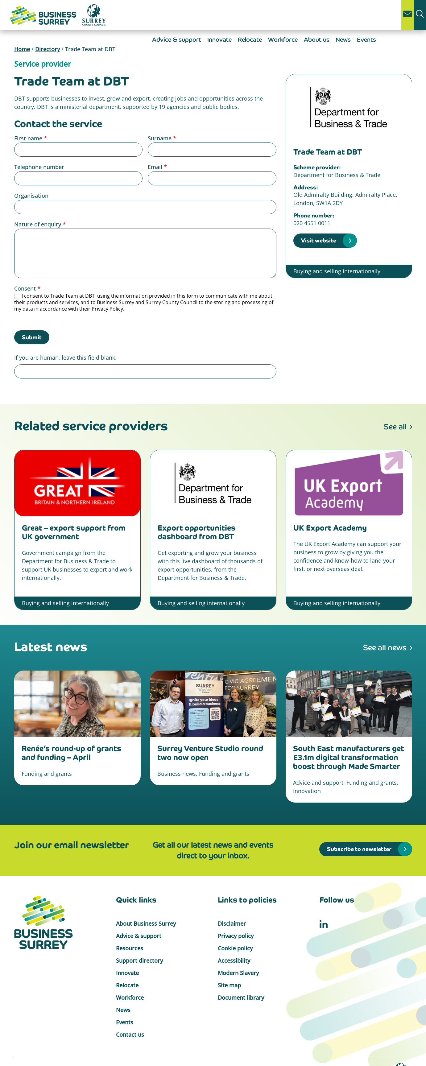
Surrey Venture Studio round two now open (210, 753)
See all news (385, 647)
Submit (32, 337)
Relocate (250, 39)
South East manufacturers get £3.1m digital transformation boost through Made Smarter (348, 757)
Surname (162, 138)
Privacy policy (236, 936)
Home (22, 49)
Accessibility (234, 960)
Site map (229, 985)
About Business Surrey (146, 923)
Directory (47, 49)
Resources (129, 948)
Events (366, 39)
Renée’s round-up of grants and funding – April (71, 753)
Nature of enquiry (40, 224)
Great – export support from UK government (74, 532)
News (343, 39)
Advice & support (176, 39)
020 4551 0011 (311, 223)
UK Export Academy (330, 528)
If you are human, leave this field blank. (65, 357)
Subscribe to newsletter (359, 849)
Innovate (219, 39)
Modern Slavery (238, 973)
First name (30, 138)
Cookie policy (235, 948)
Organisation (31, 195)
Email (157, 167)
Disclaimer (232, 923)
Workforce (283, 39)
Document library (241, 997)
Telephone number (39, 167)
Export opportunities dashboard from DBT (196, 532)
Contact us (130, 1034)
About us (316, 39)
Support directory (139, 960)
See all (395, 427)
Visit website (318, 240)
